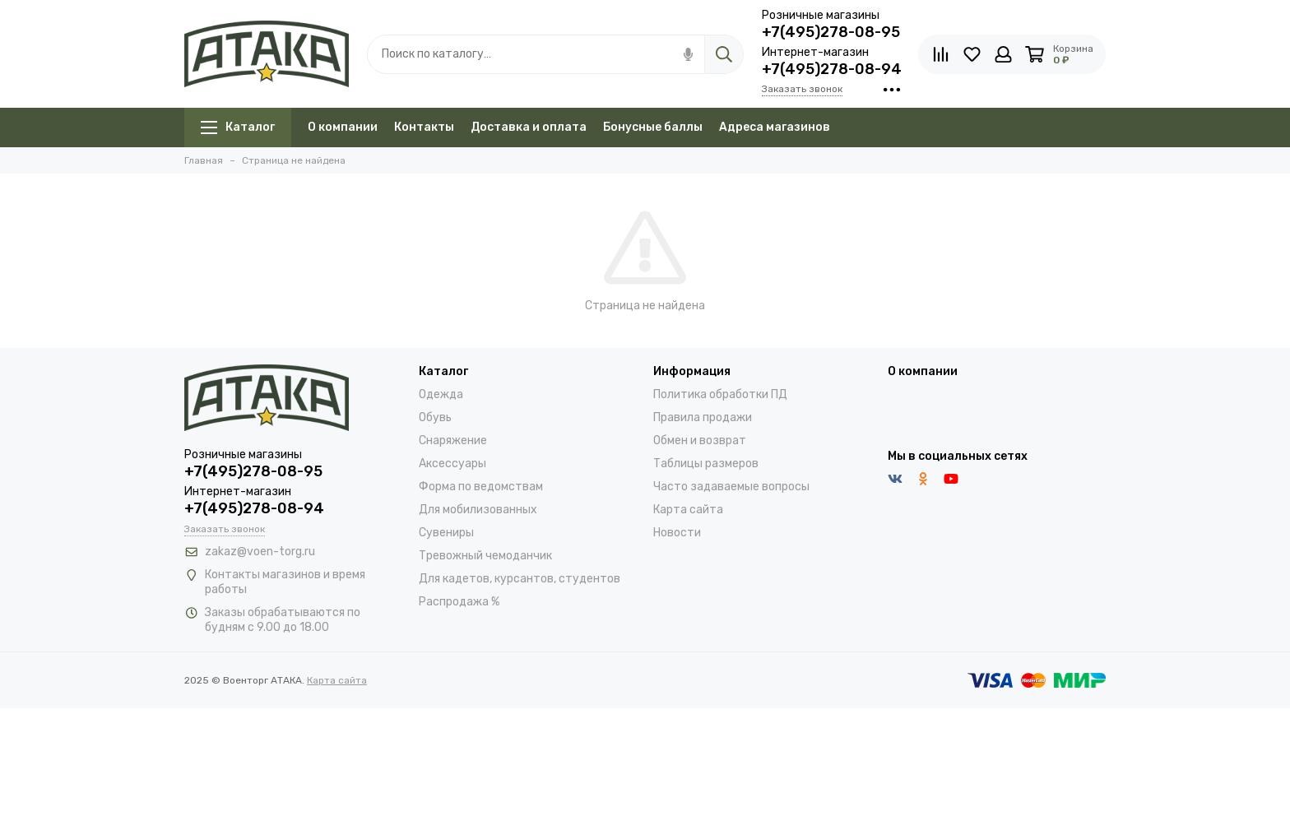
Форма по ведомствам (481, 487)
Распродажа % (459, 602)
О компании (343, 127)
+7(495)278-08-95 (831, 32)
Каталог (238, 127)
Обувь (435, 417)
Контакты (424, 127)
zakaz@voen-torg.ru (260, 552)
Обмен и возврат (699, 440)
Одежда (441, 394)
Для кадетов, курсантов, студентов (519, 579)
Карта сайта (688, 510)
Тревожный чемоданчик (485, 556)
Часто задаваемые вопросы (731, 487)
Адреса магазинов (774, 127)
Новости (677, 533)
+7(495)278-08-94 (832, 69)
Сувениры (446, 533)
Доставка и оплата (529, 127)
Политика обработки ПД (720, 394)
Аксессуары (452, 464)
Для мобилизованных (478, 510)
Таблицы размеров (706, 464)
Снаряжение (453, 440)
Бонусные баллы (653, 127)
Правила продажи (702, 417)
